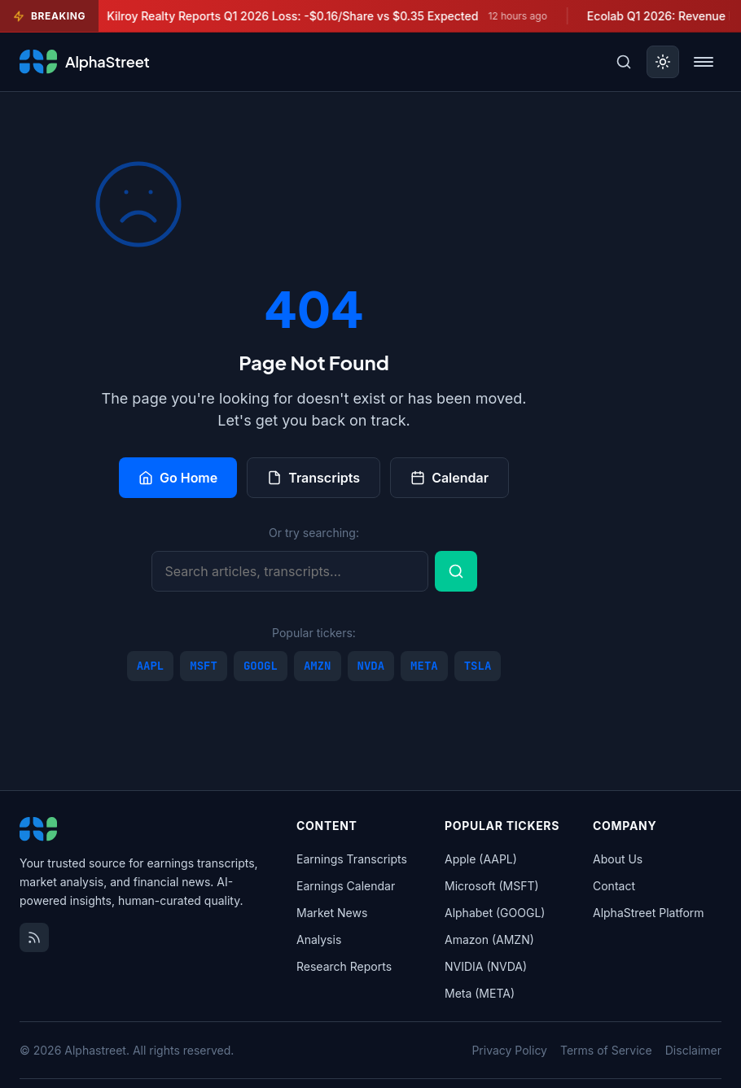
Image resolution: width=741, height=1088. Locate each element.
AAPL (150, 665)
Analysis (318, 939)
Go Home (177, 478)
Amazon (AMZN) (489, 939)
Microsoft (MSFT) (492, 886)
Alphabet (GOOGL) (495, 913)
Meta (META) (480, 993)
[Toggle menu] (703, 62)
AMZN (317, 665)
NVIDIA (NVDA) (486, 966)
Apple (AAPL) (481, 859)
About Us (617, 859)
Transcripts (313, 478)
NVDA (371, 665)
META (424, 665)
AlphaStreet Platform (648, 913)
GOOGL (260, 665)
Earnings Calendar (345, 886)
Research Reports (344, 966)
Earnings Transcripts (351, 859)
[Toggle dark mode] (663, 62)
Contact (614, 886)
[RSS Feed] (34, 937)
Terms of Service (606, 1050)
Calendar (449, 478)
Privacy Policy (509, 1050)
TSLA (478, 665)
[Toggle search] (623, 62)
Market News (331, 913)
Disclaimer (693, 1050)
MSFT (203, 665)
